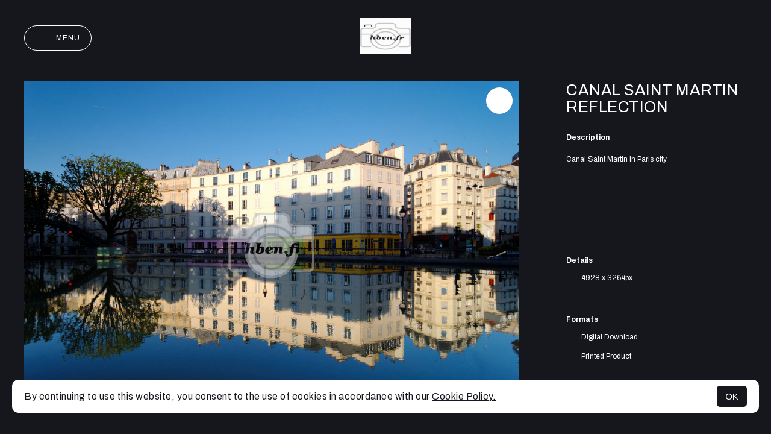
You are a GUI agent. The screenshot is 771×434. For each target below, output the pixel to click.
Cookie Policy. (464, 396)
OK (731, 396)
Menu (58, 38)
